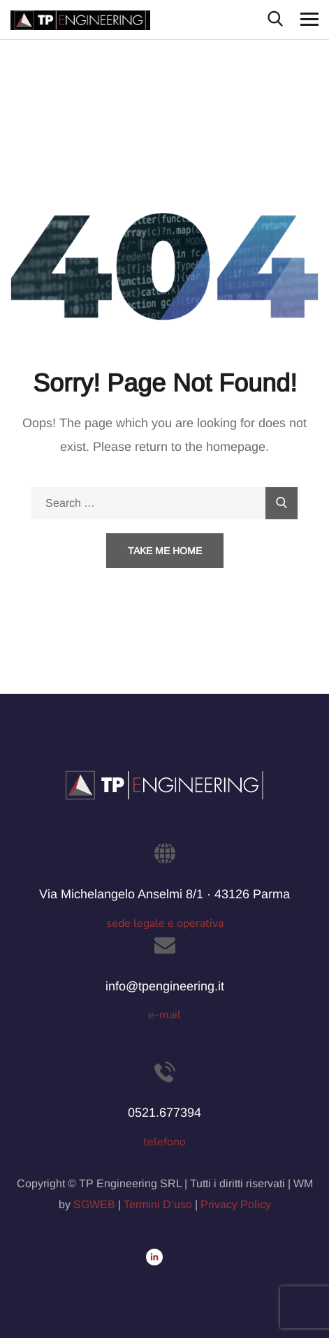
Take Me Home (165, 550)
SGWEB (94, 1204)
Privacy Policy (235, 1204)
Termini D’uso (158, 1204)
